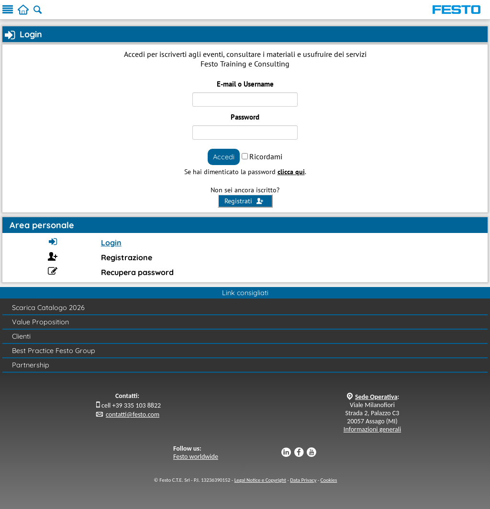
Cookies (329, 480)
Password (245, 117)
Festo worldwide (195, 457)
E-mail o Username (245, 84)
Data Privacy (303, 480)
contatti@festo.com (132, 414)
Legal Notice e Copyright (260, 480)
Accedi (223, 156)
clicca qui (291, 171)
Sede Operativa (376, 397)
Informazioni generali (372, 429)
